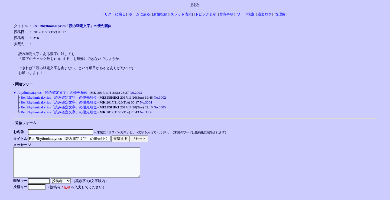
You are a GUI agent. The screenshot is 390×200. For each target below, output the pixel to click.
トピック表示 (205, 14)
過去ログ (265, 14)
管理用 (280, 14)
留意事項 (226, 14)
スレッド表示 (181, 14)
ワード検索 (245, 14)
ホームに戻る (139, 14)
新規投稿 (160, 14)
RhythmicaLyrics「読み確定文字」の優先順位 (52, 93)
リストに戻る (115, 14)
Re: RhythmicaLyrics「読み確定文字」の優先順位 (59, 97)
